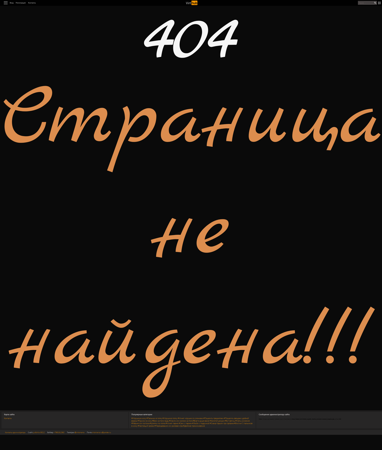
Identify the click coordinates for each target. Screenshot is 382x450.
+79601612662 (55, 432)
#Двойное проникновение (194, 426)
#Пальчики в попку (154, 418)
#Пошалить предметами (213, 418)
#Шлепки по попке (158, 423)
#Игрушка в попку (169, 418)
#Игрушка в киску (138, 418)
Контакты (8, 418)
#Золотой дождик (217, 420)
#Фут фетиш (230, 420)
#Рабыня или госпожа (140, 423)
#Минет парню (172, 423)
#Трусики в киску (145, 420)
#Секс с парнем (185, 423)
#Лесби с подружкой (201, 423)
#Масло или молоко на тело (181, 420)
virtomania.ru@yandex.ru (99, 432)
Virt (191, 3)
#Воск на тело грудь (160, 420)
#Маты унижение (242, 420)
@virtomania (75, 432)
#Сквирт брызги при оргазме (222, 423)
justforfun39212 (36, 432)
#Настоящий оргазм (146, 426)
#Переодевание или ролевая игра (168, 426)
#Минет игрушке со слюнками (190, 418)
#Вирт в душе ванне (201, 420)
